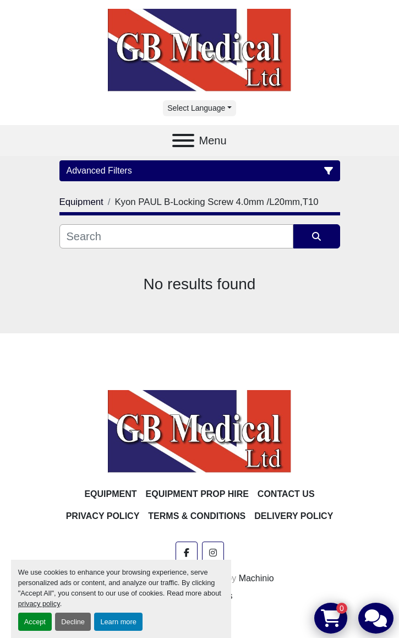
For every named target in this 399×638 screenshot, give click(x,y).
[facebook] (187, 553)
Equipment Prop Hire (197, 494)
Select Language (196, 108)
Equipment (110, 494)
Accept (35, 622)
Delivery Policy (293, 516)
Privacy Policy (103, 516)
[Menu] (183, 140)
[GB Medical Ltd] (200, 430)
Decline (73, 622)
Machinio (256, 578)
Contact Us (286, 494)
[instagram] (213, 553)
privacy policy (39, 603)
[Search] (176, 236)
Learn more (118, 622)
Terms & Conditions (196, 516)
